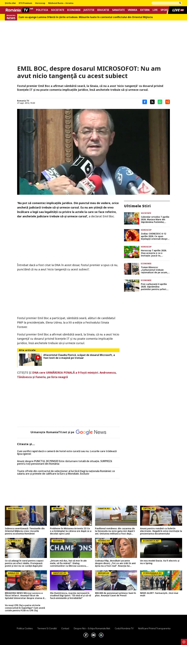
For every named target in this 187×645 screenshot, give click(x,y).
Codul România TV (124, 628)
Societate (57, 10)
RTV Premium (25, 3)
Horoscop (40, 3)
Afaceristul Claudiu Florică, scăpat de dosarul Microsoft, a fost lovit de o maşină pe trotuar (79, 356)
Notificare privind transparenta (154, 628)
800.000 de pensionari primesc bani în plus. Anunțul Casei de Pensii (115, 594)
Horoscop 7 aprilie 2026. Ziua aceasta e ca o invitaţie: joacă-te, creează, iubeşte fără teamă (154, 253)
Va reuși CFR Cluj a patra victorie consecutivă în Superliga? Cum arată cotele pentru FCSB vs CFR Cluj (25, 608)
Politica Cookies (25, 628)
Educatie (103, 10)
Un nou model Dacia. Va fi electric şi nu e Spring (159, 562)
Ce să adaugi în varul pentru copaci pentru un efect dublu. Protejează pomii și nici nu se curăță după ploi (24, 563)
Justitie (89, 10)
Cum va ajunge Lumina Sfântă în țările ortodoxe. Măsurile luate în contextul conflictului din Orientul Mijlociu (86, 17)
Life (155, 10)
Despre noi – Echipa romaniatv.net (92, 628)
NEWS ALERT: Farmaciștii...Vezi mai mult (159, 594)
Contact (65, 628)
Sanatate (118, 10)
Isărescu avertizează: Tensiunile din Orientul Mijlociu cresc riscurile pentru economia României (25, 531)
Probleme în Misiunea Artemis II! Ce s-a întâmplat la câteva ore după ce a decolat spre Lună (70, 531)
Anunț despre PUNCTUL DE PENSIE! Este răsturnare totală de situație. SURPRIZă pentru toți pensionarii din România (64, 462)
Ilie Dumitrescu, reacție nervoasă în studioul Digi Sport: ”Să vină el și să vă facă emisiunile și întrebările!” (70, 595)
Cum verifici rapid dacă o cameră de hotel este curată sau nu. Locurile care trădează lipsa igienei (67, 452)
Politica (42, 10)
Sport (165, 10)
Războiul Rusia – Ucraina (60, 3)
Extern (145, 10)
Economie (74, 10)
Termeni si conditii (47, 628)
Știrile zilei (10, 3)
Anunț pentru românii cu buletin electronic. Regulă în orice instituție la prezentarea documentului (161, 531)
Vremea (132, 10)
